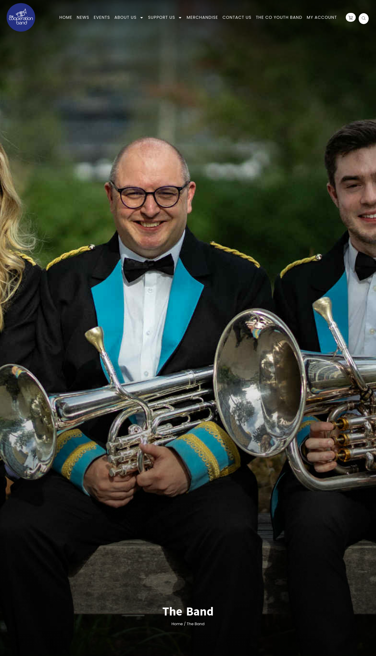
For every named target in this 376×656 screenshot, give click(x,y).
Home (65, 17)
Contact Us (237, 17)
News (83, 17)
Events (102, 17)
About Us (128, 18)
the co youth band (279, 17)
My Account (322, 17)
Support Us (165, 18)
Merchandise (202, 17)
